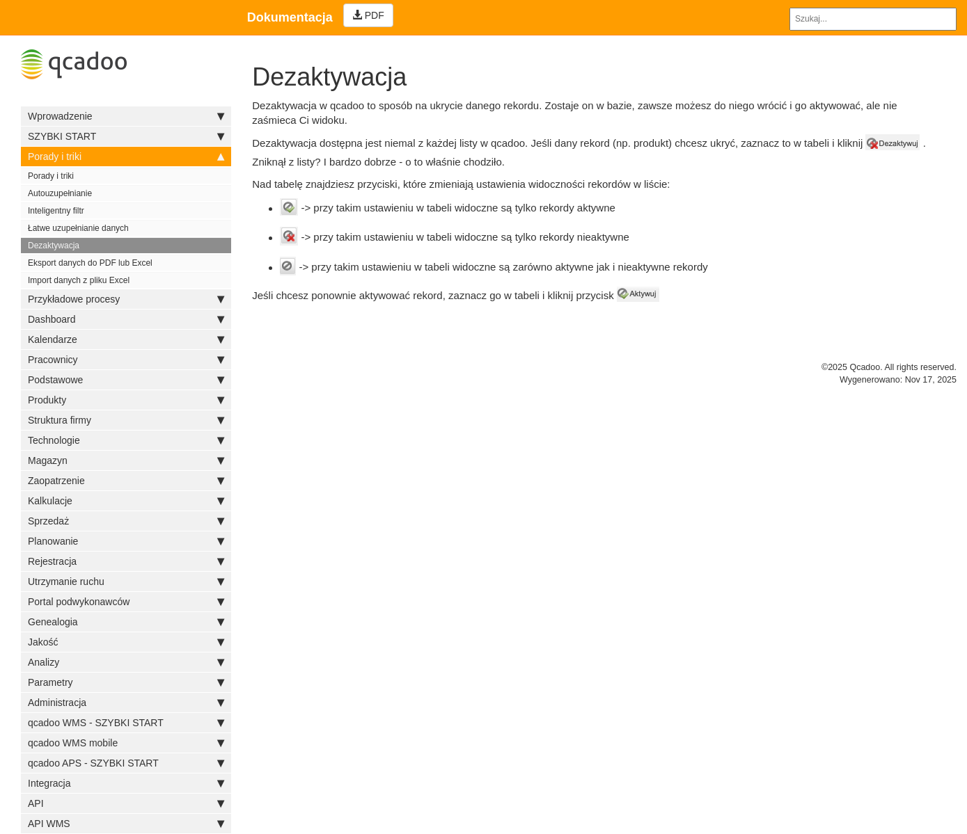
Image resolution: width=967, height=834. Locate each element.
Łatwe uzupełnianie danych (78, 228)
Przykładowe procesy (126, 299)
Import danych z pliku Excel (78, 280)
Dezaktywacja (53, 245)
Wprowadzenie (126, 116)
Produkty (126, 400)
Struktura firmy (126, 420)
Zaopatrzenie (126, 481)
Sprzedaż (126, 521)
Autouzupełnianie (60, 193)
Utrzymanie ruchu (126, 581)
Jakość (126, 642)
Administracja (126, 702)
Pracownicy (126, 360)
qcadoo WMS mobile (126, 743)
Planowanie (126, 541)
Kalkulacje (126, 501)
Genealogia (126, 622)
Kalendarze (126, 339)
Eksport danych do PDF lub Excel (90, 263)
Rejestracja (126, 561)
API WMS (126, 824)
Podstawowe (126, 380)
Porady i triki (126, 156)
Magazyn (126, 460)
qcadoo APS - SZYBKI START (126, 763)
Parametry (126, 682)
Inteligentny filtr (56, 211)
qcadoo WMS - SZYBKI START (126, 723)
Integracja (126, 783)
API (126, 803)
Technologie (126, 440)
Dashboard (126, 319)
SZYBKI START (126, 136)
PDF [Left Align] (368, 15)
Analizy (126, 662)
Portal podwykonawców (126, 602)
